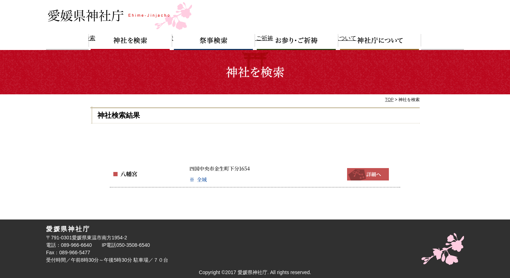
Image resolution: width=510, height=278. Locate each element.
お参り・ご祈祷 (296, 42)
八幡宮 (127, 174)
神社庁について (379, 42)
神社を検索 (130, 42)
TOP (389, 99)
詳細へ (368, 174)
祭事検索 (213, 42)
